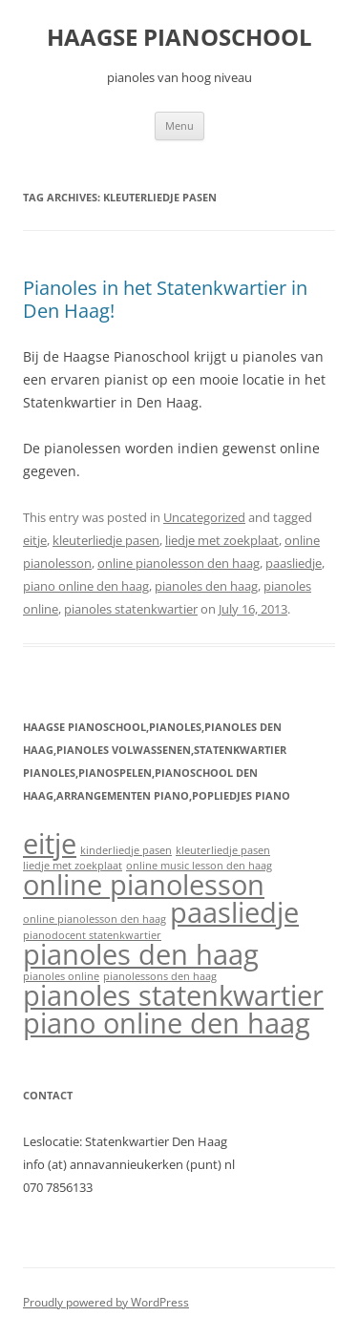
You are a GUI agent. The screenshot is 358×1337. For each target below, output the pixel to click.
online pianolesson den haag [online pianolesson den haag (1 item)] (94, 919)
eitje (35, 540)
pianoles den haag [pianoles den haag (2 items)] (141, 954)
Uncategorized (204, 517)
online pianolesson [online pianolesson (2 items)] (143, 885)
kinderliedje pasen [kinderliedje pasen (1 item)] (126, 850)
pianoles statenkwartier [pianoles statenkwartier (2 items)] (173, 995)
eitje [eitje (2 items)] (49, 844)
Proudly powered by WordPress (106, 1302)
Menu (179, 125)
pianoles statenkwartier (131, 608)
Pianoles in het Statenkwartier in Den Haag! (165, 299)
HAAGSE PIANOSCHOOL (179, 37)
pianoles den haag (206, 586)
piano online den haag (86, 586)
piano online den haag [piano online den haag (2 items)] (166, 1023)
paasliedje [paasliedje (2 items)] (234, 912)
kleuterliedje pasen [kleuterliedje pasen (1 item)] (223, 850)
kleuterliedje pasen (106, 540)
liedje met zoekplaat (222, 540)
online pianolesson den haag (178, 563)
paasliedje (293, 563)
